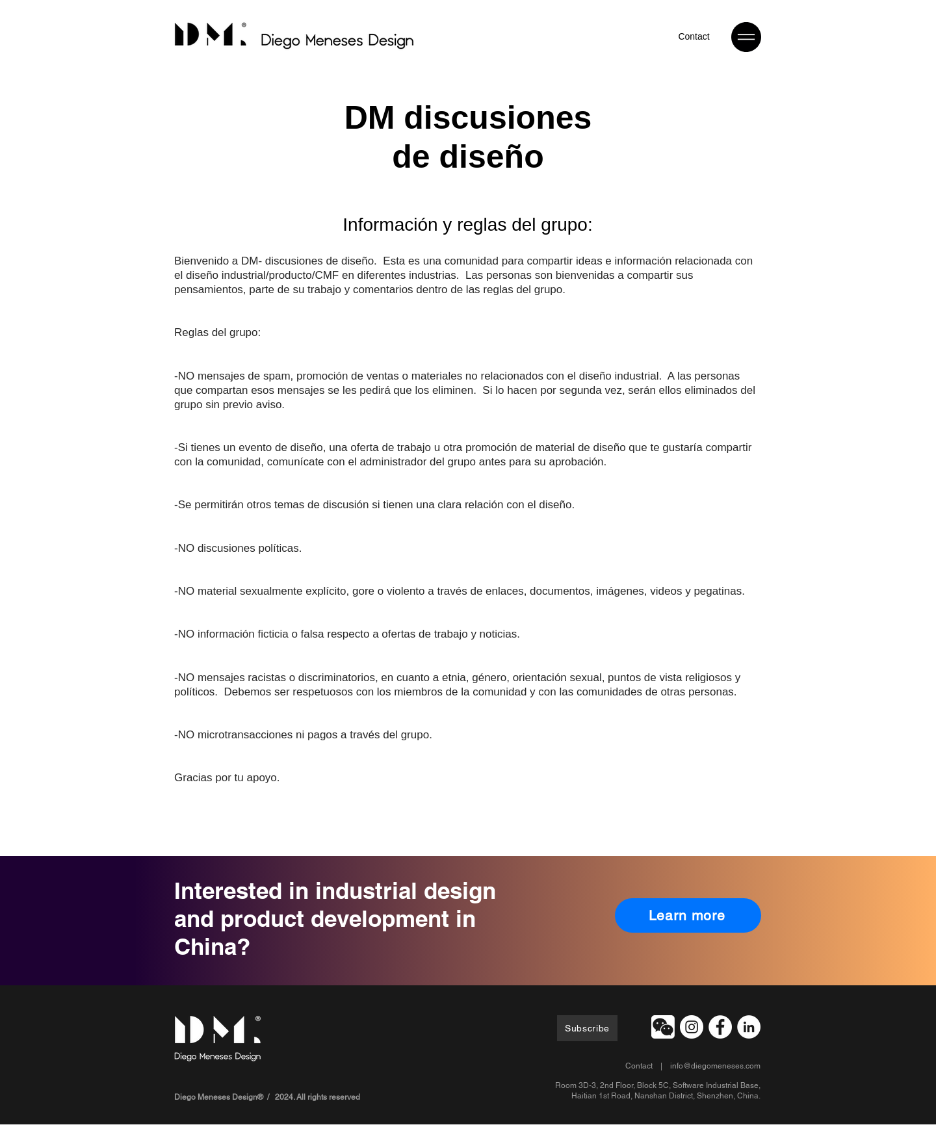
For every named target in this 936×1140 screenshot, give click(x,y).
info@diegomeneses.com (715, 1065)
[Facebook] (720, 1027)
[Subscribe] (587, 1028)
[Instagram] (691, 1027)
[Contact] (694, 36)
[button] (746, 37)
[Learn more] (688, 915)
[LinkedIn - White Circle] (748, 1027)
